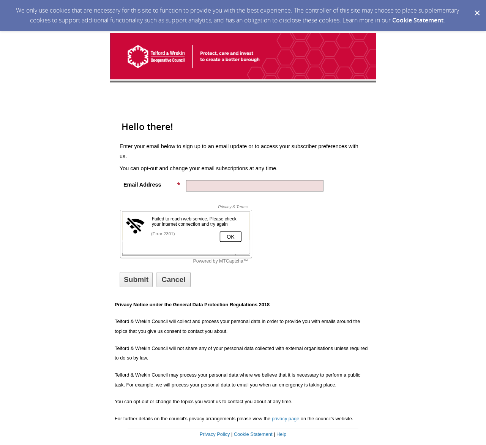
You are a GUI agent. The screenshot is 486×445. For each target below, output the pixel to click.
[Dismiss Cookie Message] (476, 7)
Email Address (151, 185)
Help (281, 434)
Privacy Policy (215, 434)
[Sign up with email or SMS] (136, 279)
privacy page (286, 418)
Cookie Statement (417, 20)
